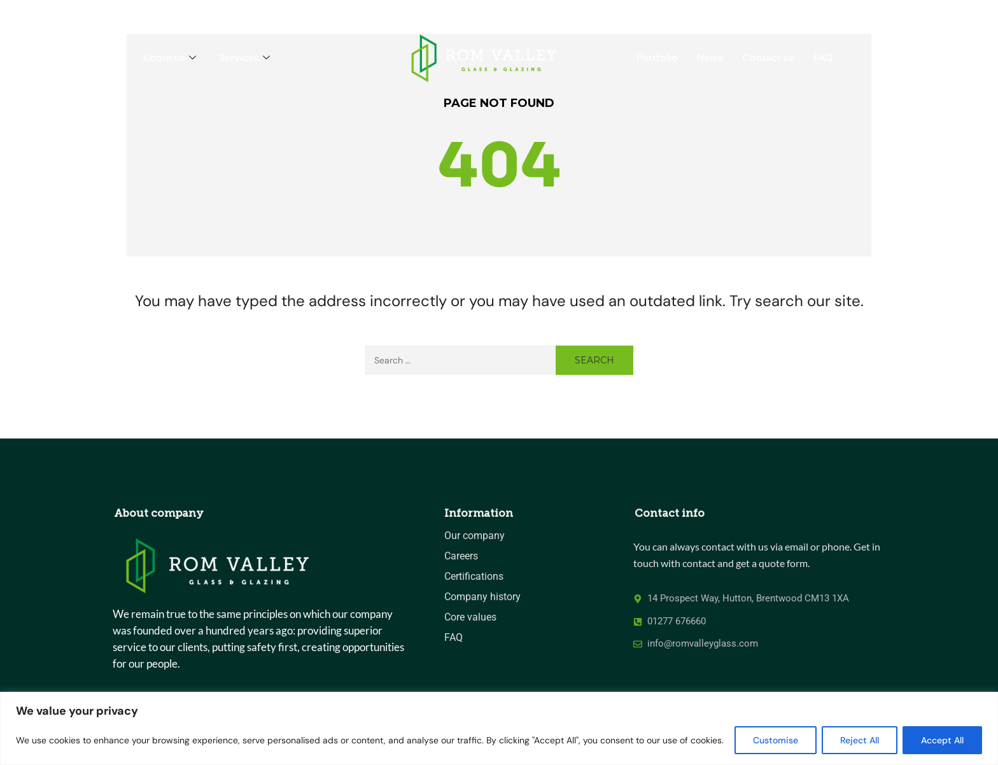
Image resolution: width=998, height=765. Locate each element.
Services (244, 57)
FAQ (823, 57)
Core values (470, 617)
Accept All (942, 740)
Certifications (473, 576)
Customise (775, 740)
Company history (482, 597)
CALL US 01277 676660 (847, 12)
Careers (461, 556)
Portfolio (657, 57)
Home (109, 57)
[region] (499, 728)
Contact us (768, 57)
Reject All (859, 740)
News (710, 57)
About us (169, 57)
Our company (474, 536)
